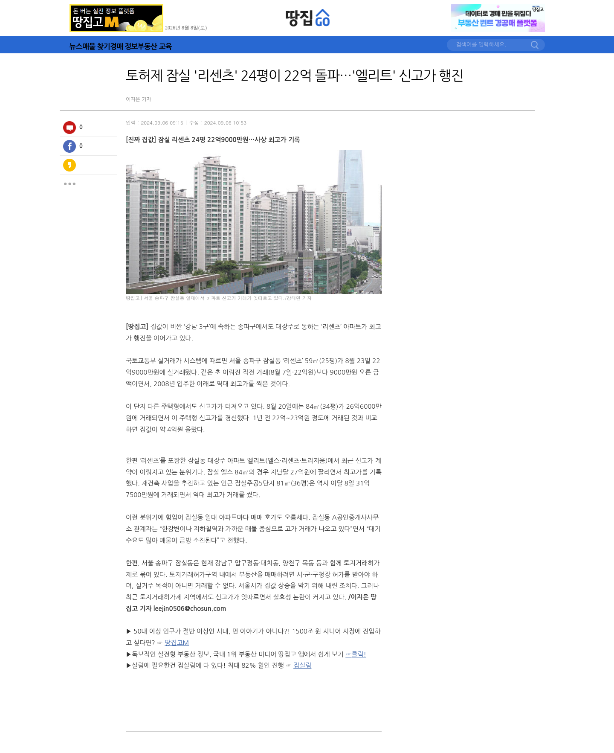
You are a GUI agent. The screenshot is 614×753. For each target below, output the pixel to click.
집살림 (302, 665)
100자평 (69, 127)
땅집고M (177, 643)
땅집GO (308, 17)
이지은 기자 (138, 99)
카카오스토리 (69, 165)
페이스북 (69, 146)
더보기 (69, 183)
